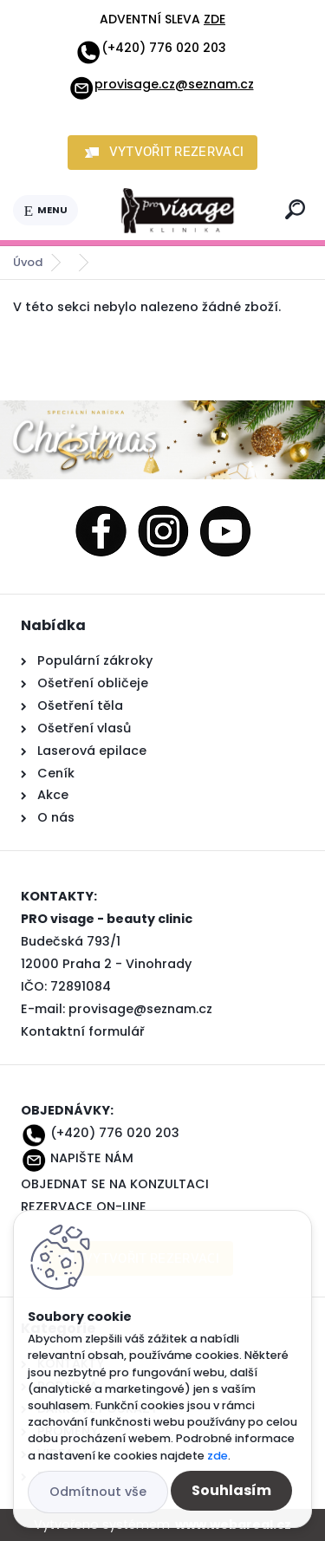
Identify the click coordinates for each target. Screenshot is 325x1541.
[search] (295, 209)
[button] (163, 152)
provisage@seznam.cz (140, 1009)
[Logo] (178, 210)
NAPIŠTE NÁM (91, 1158)
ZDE (214, 19)
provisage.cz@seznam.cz (161, 84)
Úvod (27, 262)
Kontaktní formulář (83, 1031)
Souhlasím (231, 1490)
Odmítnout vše (97, 1491)
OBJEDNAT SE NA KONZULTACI (115, 1184)
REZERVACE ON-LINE (83, 1206)
